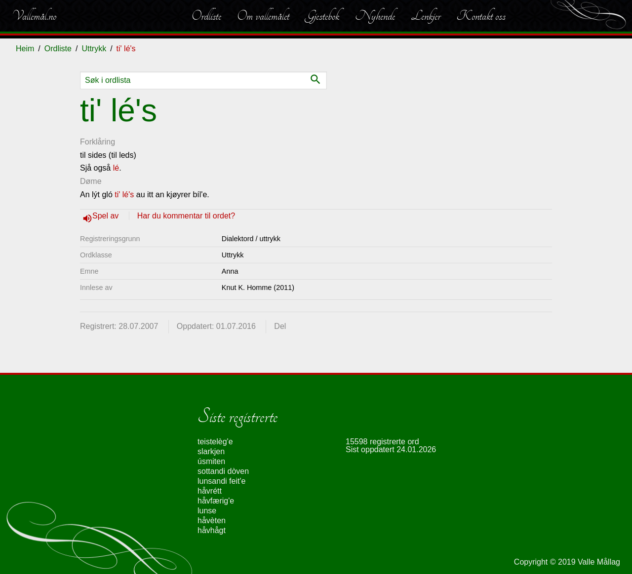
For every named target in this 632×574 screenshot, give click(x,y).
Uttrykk (93, 48)
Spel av (106, 216)
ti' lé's (124, 194)
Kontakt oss (481, 16)
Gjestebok (322, 16)
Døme (91, 181)
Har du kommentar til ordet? (186, 216)
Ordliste (206, 16)
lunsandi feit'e (221, 481)
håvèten (212, 520)
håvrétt (210, 491)
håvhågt (212, 530)
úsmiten (211, 461)
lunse (207, 510)
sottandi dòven (223, 471)
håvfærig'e (216, 501)
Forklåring (97, 142)
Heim (25, 48)
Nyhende (375, 16)
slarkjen (211, 451)
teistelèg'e (215, 441)
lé (116, 168)
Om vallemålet (263, 16)
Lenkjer (425, 16)
